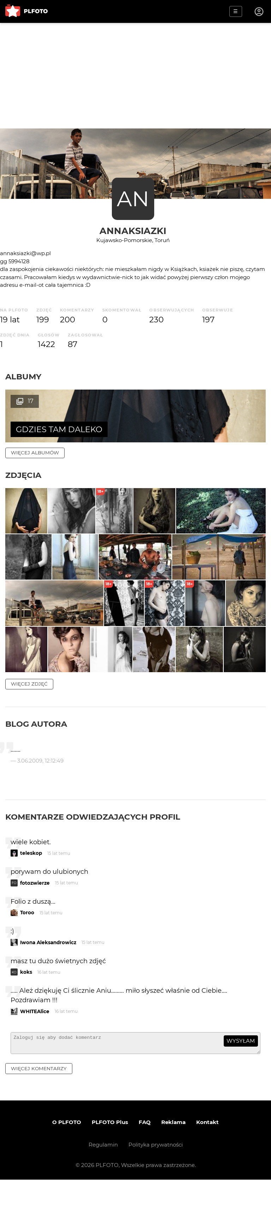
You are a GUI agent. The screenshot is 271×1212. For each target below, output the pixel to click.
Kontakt (207, 1154)
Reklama (173, 1154)
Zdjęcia (23, 475)
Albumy (23, 376)
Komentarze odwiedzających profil (92, 846)
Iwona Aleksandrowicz (48, 971)
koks (26, 1001)
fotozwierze (35, 912)
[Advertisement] (135, 75)
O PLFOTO (66, 1154)
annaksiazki (133, 230)
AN (133, 199)
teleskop (31, 882)
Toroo (27, 942)
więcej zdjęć (29, 713)
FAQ (145, 1154)
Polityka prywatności (155, 1177)
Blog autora (36, 753)
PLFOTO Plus (110, 1154)
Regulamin (103, 1177)
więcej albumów (35, 452)
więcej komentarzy (39, 1101)
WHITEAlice (34, 1040)
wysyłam (241, 1070)
